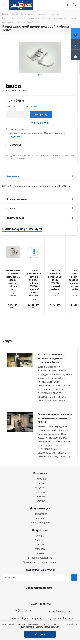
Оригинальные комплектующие (40, 543)
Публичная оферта (40, 504)
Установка (40, 530)
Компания (40, 455)
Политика (40, 482)
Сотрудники (40, 469)
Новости (40, 465)
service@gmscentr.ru (59, 592)
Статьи (40, 500)
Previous (70, 230)
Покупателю (40, 512)
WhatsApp (39, 577)
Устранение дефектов (40, 539)
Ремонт (40, 535)
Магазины (40, 478)
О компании (40, 460)
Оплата (40, 517)
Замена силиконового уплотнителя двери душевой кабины (51, 340)
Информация (40, 495)
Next (75, 230)
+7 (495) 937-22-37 (25, 592)
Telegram (74, 618)
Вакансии (40, 473)
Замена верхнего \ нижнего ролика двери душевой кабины (55, 399)
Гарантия (40, 526)
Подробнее (15, 136)
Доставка (40, 521)
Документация (40, 490)
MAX (47, 577)
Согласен (40, 634)
